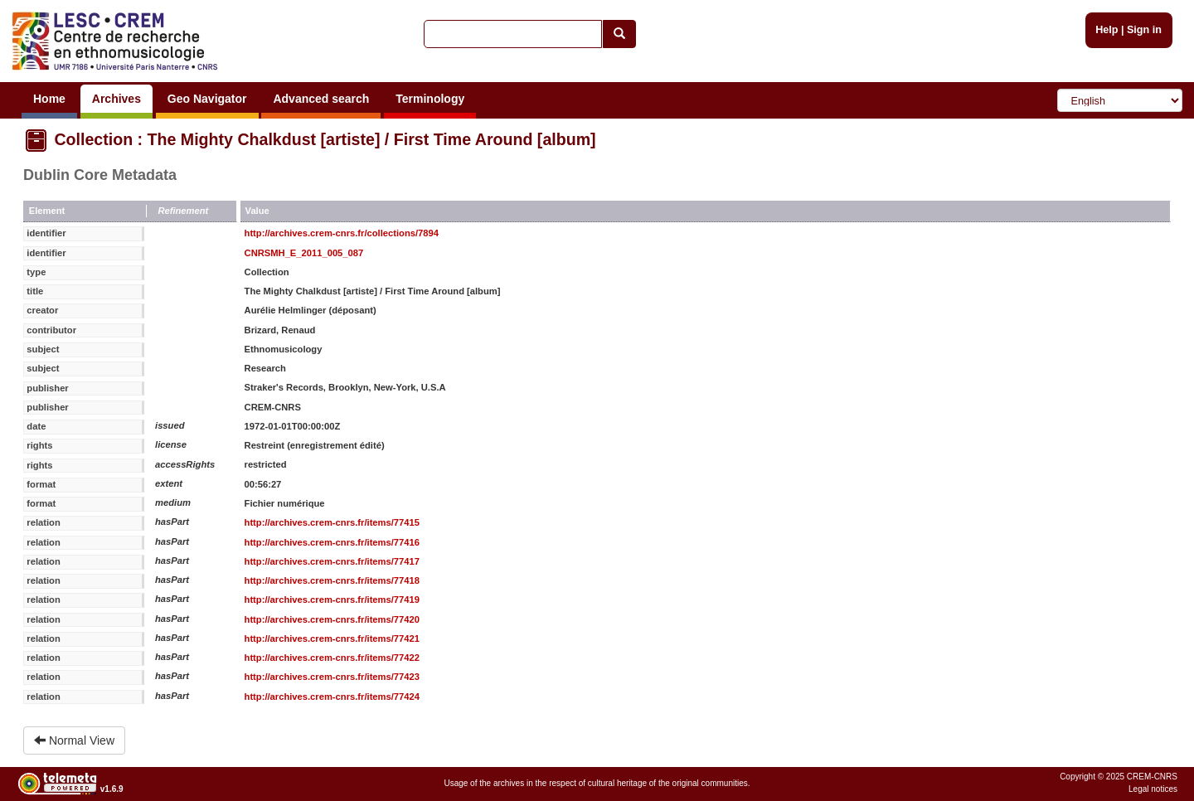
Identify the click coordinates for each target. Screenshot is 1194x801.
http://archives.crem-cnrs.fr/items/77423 (332, 677)
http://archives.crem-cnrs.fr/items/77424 (332, 696)
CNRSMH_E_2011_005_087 (304, 253)
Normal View (74, 740)
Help (1106, 30)
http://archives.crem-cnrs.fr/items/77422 (332, 658)
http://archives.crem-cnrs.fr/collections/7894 (342, 233)
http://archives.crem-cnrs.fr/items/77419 (332, 599)
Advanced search (321, 98)
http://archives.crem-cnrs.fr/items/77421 (332, 638)
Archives (116, 98)
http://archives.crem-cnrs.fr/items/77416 (332, 542)
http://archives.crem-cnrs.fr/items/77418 (332, 580)
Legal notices (1152, 789)
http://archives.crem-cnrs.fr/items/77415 (332, 522)
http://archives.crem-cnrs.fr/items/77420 (332, 619)
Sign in (1144, 30)
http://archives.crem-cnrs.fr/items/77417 (332, 561)
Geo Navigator (207, 98)
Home (49, 98)
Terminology (430, 98)
